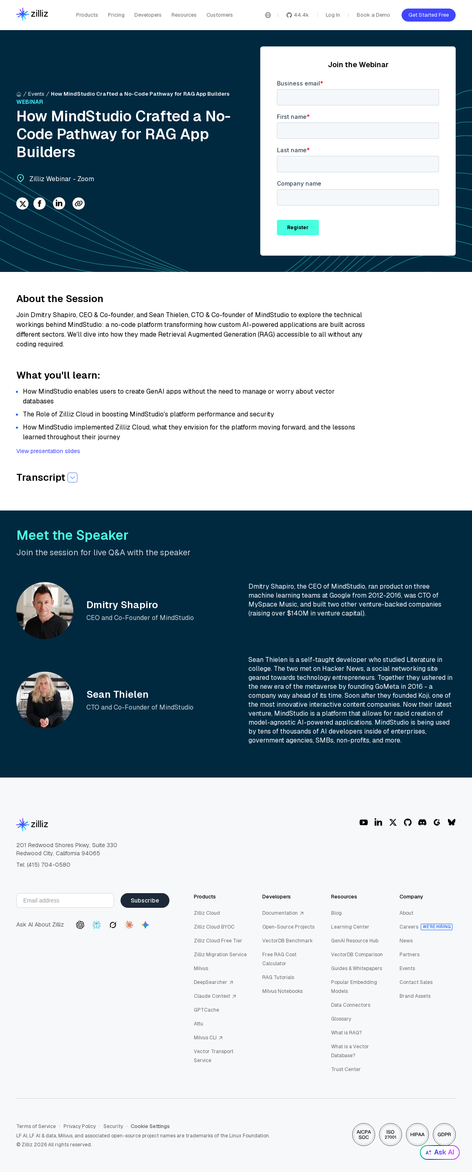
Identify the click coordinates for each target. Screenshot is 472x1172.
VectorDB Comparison (357, 954)
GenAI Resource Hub (354, 941)
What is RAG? (346, 1033)
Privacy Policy (80, 1126)
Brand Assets (415, 996)
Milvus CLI (208, 1037)
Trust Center (346, 1069)
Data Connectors (350, 1005)
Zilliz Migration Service (220, 954)
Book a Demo (373, 14)
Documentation (283, 913)
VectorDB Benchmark (287, 941)
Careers (409, 927)
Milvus (201, 968)
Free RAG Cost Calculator (279, 959)
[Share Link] (78, 204)
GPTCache (206, 1010)
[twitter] (22, 204)
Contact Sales (416, 982)
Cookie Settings (150, 1126)
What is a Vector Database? (350, 1051)
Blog (336, 913)
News (406, 941)
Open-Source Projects (288, 927)
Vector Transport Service (213, 1056)
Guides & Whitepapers (356, 968)
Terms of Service (36, 1126)
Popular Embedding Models (354, 987)
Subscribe (145, 900)
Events (36, 93)
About (406, 913)
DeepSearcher (214, 982)
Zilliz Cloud (207, 913)
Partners (409, 954)
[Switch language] (267, 15)
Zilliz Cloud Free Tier (218, 941)
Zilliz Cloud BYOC (214, 927)
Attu (198, 1024)
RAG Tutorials (278, 977)
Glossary (341, 1019)
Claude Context (215, 996)
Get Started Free (428, 14)
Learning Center (350, 927)
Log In (333, 14)
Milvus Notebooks (282, 991)
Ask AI (440, 1152)
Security (113, 1126)
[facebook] (39, 204)
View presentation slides (48, 451)
